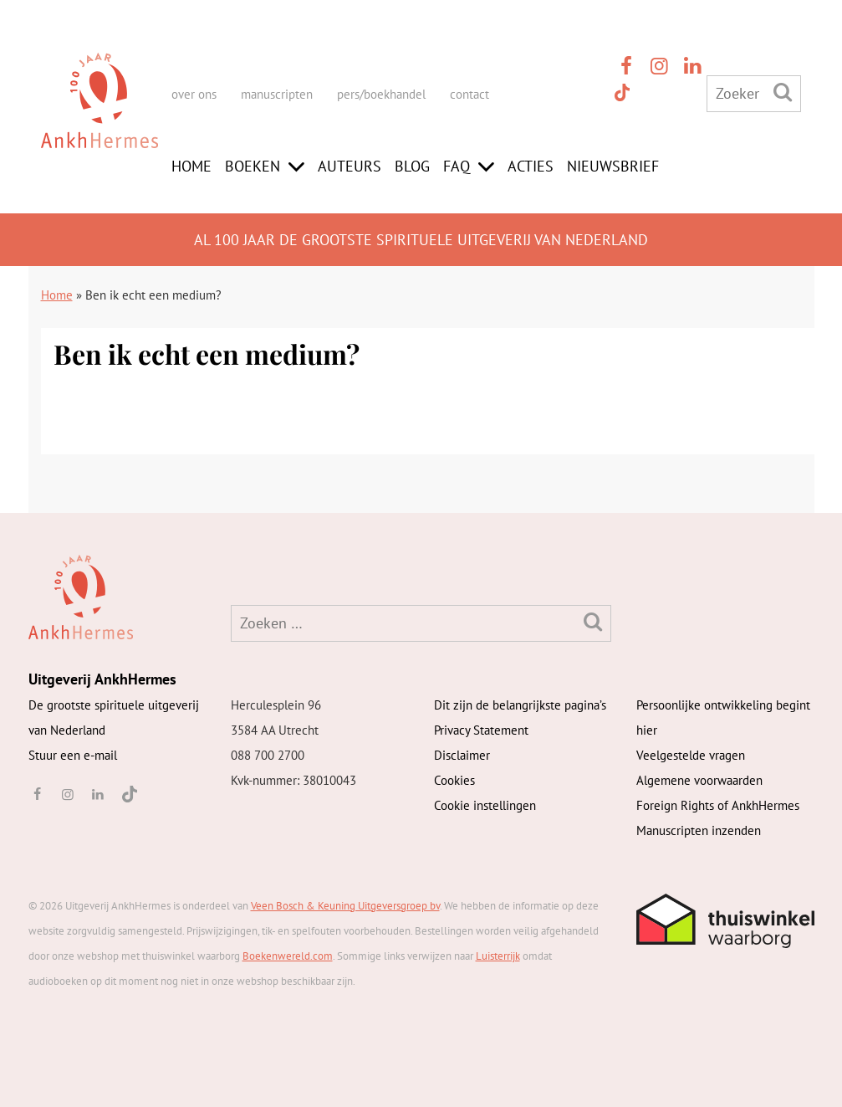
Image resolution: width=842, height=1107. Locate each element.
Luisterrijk (498, 956)
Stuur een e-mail (72, 755)
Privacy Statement (481, 730)
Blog (412, 166)
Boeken (252, 166)
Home (191, 166)
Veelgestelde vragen (690, 755)
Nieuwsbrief (613, 166)
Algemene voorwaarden (699, 780)
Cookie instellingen (485, 805)
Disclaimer (462, 755)
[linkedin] (693, 66)
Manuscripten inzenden (698, 830)
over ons (194, 94)
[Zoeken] (782, 92)
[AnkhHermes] (99, 116)
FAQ (456, 166)
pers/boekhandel (381, 94)
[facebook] (626, 66)
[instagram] (660, 66)
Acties (531, 166)
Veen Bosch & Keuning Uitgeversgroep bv (345, 906)
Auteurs (349, 166)
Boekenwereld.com (287, 956)
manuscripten (277, 94)
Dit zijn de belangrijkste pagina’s (520, 705)
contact (469, 94)
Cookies (454, 780)
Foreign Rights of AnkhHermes (717, 805)
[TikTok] (621, 92)
